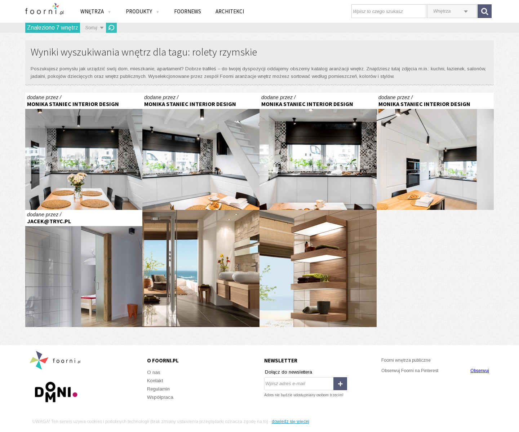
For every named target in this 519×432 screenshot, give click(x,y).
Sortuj (91, 27)
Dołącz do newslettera (288, 372)
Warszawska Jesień (83, 268)
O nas (153, 372)
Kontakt (155, 380)
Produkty (143, 11)
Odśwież (111, 28)
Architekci (230, 11)
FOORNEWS (187, 11)
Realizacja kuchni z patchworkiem (83, 151)
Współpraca (160, 397)
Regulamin (158, 389)
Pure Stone (201, 268)
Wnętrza (95, 11)
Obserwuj (479, 370)
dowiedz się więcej (290, 421)
